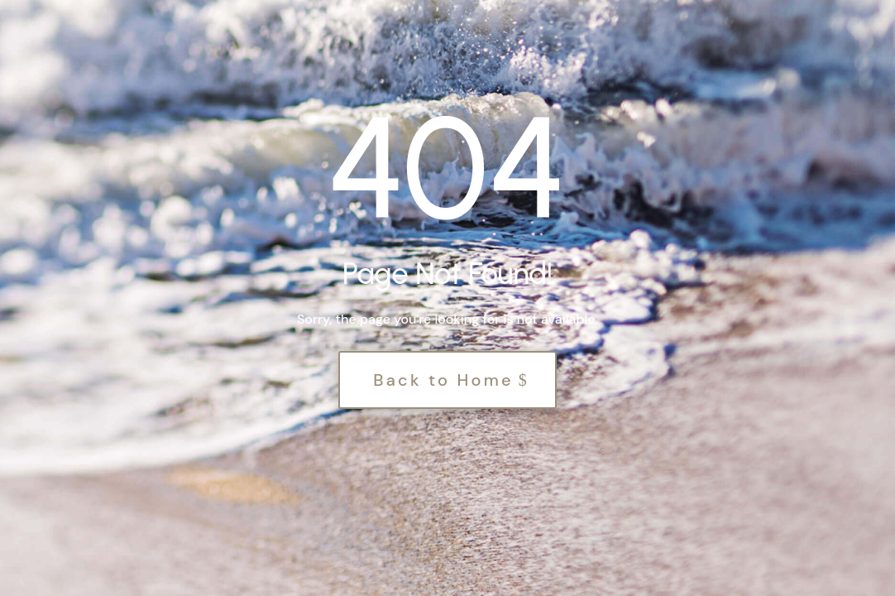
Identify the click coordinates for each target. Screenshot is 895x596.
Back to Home (443, 380)
